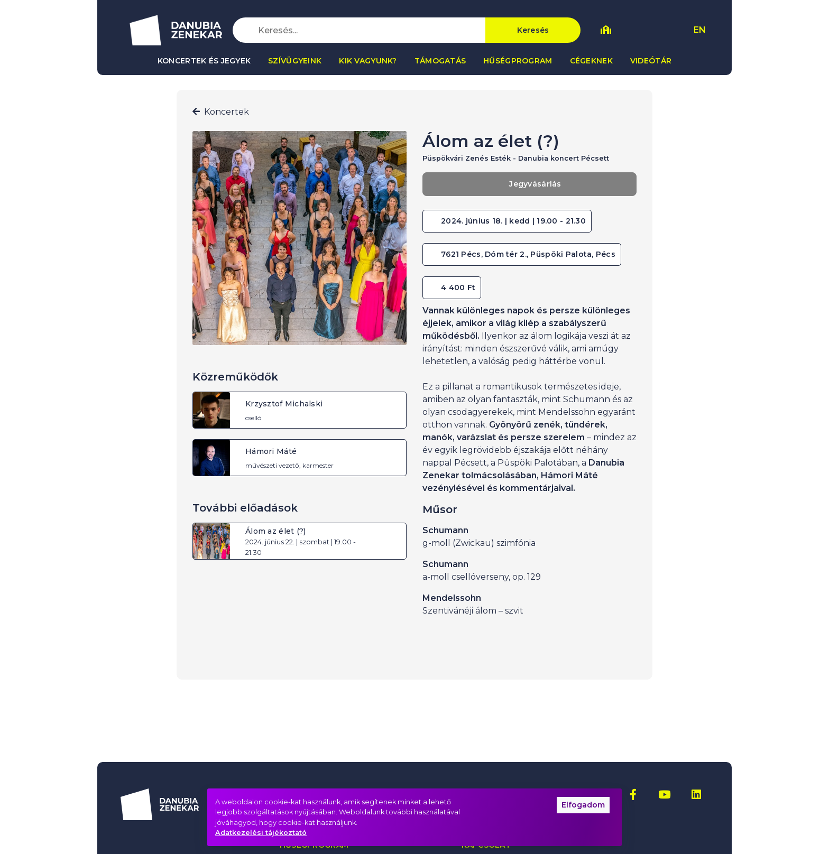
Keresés (533, 30)
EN (700, 30)
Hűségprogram (517, 61)
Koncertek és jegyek (204, 61)
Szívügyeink (294, 61)
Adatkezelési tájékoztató (261, 833)
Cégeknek (591, 61)
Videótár (650, 61)
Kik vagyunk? (368, 61)
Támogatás (440, 61)
